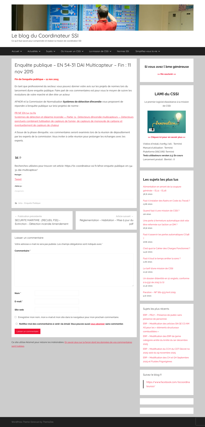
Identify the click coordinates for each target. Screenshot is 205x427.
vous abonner (97, 324)
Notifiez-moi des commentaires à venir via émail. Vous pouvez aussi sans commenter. (69, 324)
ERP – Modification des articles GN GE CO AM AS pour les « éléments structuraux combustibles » (166, 327)
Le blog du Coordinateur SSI (45, 35)
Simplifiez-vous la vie (148, 51)
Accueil (17, 51)
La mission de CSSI (100, 51)
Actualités (34, 51)
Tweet (18, 179)
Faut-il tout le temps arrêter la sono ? (162, 258)
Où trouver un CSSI (72, 51)
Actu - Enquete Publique (29, 203)
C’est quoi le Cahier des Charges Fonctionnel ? (166, 248)
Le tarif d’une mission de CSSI (158, 268)
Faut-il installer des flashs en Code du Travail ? (166, 200)
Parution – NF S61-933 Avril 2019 (159, 292)
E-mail (19, 301)
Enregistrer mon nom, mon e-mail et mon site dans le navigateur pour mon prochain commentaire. (68, 317)
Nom (18, 293)
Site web (19, 309)
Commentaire (23, 250)
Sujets (50, 51)
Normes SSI (123, 51)
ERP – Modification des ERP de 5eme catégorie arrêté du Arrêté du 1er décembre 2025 (165, 340)
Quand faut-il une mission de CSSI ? (161, 210)
